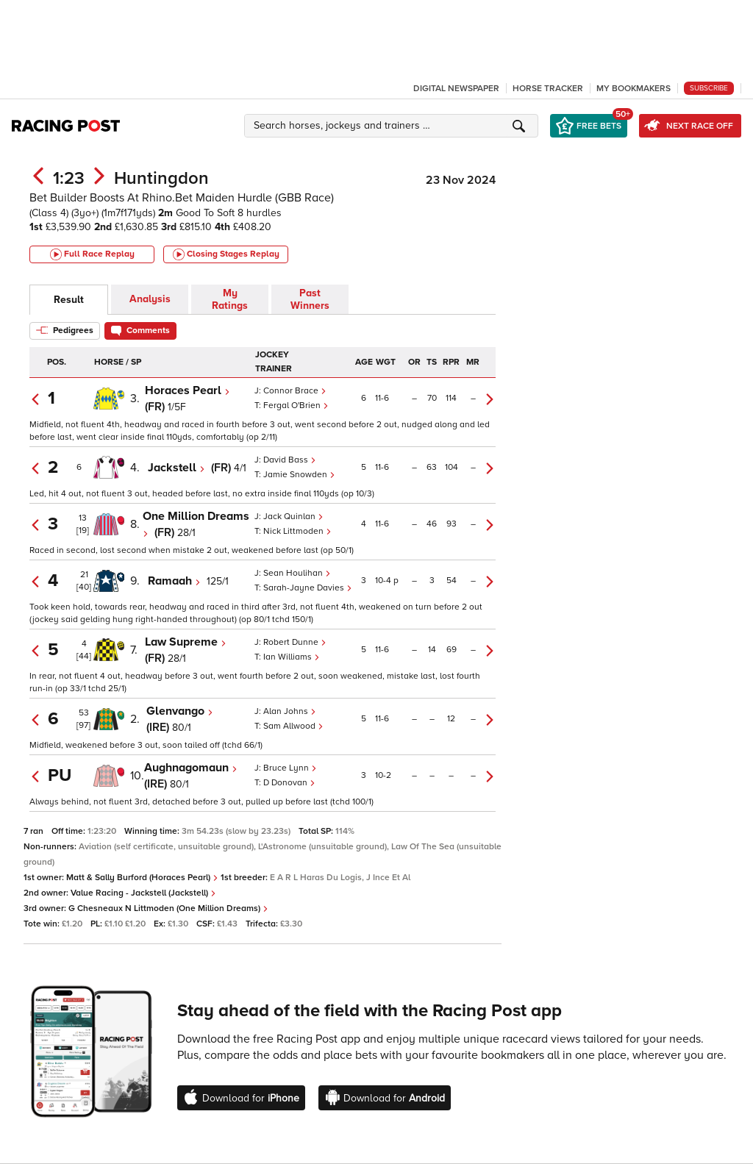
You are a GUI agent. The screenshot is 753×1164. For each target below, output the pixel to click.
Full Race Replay (92, 254)
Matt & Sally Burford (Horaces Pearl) (142, 877)
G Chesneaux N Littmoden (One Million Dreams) (168, 908)
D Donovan (289, 782)
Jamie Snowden (299, 474)
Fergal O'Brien (296, 405)
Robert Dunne (294, 642)
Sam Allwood (293, 726)
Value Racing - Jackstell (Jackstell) (143, 893)
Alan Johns (289, 711)
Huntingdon (161, 178)
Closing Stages (226, 254)
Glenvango (179, 711)
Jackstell (176, 467)
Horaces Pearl (187, 390)
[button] (393, 126)
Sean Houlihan (297, 573)
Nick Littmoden (297, 531)
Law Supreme (185, 642)
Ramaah (174, 581)
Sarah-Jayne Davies (307, 587)
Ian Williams (291, 657)
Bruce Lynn (290, 768)
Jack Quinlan (293, 516)
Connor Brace (294, 390)
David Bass (289, 459)
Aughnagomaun (191, 767)
